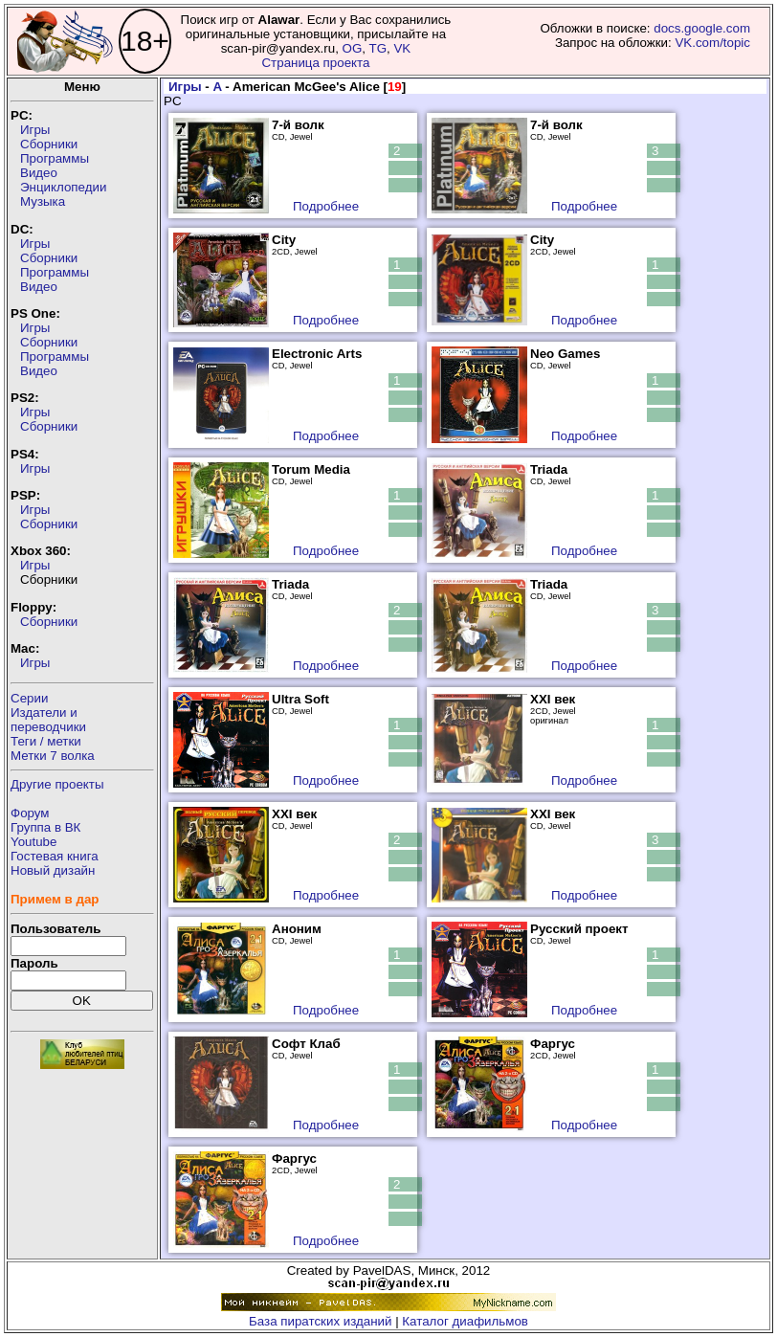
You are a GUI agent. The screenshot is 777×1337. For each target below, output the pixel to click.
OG (353, 48)
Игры (35, 130)
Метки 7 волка (53, 755)
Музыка (42, 201)
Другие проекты (57, 784)
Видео (38, 173)
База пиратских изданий (320, 1321)
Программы (54, 158)
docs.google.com (702, 28)
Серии (29, 698)
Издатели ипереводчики (48, 719)
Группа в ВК (45, 827)
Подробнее (326, 206)
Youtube (33, 842)
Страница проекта (315, 63)
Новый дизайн (53, 870)
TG (377, 48)
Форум (30, 813)
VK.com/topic (712, 42)
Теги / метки (46, 741)
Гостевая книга (55, 856)
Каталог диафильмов (465, 1321)
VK (402, 48)
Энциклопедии (63, 187)
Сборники (49, 144)
